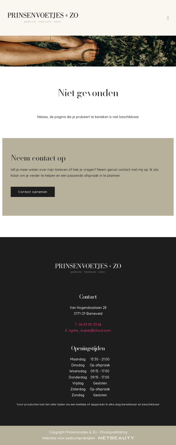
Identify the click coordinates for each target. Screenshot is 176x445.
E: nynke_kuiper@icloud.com (88, 330)
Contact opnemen (32, 192)
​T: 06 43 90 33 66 (88, 324)
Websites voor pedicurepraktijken (88, 438)
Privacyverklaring (113, 432)
